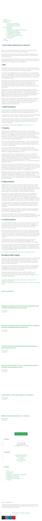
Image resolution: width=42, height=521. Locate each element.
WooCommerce (6, 111)
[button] (21, 17)
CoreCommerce (7, 222)
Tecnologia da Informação (14, 32)
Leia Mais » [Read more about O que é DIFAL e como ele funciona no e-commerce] (4, 399)
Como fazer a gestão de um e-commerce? (21, 125)
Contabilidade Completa (13, 24)
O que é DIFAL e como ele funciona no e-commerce (17, 395)
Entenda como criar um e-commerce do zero (22, 252)
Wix (4, 68)
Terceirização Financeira (13, 26)
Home (5, 19)
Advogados (10, 28)
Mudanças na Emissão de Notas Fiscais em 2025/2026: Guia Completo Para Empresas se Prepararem (20, 307)
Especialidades (8, 27)
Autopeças (9, 37)
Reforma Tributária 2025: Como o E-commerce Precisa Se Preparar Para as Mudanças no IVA (19, 366)
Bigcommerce (6, 184)
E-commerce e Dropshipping (14, 35)
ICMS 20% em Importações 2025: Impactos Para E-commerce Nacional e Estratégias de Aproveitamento (20, 326)
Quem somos (7, 20)
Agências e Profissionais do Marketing (17, 30)
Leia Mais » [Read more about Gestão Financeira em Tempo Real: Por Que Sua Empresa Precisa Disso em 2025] (4, 352)
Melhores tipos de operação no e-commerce (16, 416)
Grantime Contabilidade (31, 265)
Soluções (6, 22)
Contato (6, 40)
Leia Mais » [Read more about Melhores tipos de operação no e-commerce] (4, 420)
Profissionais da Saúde (13, 31)
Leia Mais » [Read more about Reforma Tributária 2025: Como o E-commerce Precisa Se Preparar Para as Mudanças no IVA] (4, 371)
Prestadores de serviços (13, 33)
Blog (5, 39)
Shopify (4, 131)
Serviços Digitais (11, 36)
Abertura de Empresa (12, 23)
